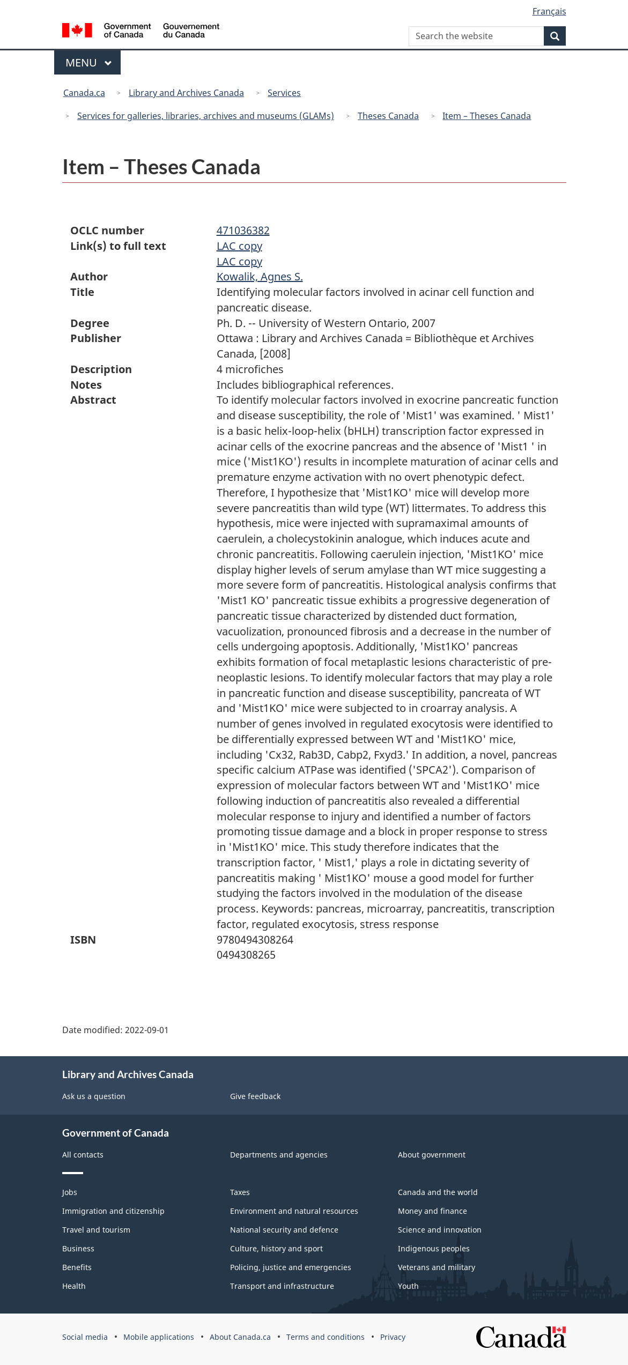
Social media (85, 1337)
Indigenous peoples (434, 1248)
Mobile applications (158, 1337)
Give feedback (255, 1096)
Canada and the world (438, 1192)
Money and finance (432, 1211)
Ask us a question (93, 1096)
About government (432, 1154)
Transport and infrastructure (282, 1286)
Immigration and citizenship (113, 1211)
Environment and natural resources (294, 1211)
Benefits (77, 1267)
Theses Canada (388, 116)
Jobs (69, 1192)
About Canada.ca (240, 1337)
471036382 (243, 230)
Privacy (392, 1337)
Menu (89, 62)
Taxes (240, 1192)
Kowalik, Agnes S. (260, 276)
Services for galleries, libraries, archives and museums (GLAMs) (205, 116)
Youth (408, 1286)
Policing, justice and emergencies (290, 1267)
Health (74, 1286)
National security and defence (284, 1230)
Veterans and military (436, 1267)
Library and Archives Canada (186, 93)
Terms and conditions (325, 1337)
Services (284, 93)
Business (78, 1248)
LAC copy (239, 246)
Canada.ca (84, 93)
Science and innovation (440, 1230)
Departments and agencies (279, 1154)
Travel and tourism (96, 1230)
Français (549, 11)
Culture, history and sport (276, 1248)
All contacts (83, 1154)
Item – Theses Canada (486, 116)
